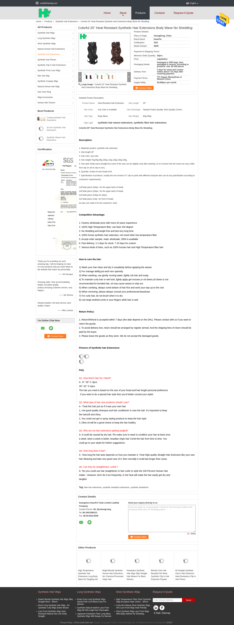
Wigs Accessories (45, 97)
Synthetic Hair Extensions (66, 21)
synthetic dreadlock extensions (116, 487)
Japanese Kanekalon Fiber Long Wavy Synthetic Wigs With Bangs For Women (94, 615)
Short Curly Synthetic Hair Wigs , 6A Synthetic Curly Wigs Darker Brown (53, 606)
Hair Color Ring (44, 92)
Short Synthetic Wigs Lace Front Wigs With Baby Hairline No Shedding (132, 612)
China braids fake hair (83, 622)
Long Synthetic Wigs (46, 38)
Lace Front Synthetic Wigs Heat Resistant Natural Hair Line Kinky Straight (52, 613)
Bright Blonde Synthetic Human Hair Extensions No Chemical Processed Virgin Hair (112, 574)
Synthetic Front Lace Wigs (49, 70)
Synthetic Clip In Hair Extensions (52, 65)
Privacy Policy (66, 622)
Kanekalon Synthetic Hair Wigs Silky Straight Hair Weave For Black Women (137, 574)
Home (107, 13)
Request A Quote (183, 13)
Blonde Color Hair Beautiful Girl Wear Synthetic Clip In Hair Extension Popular (160, 574)
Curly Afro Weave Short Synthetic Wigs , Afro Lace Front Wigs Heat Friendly (133, 606)
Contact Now (145, 88)
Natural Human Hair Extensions (51, 49)
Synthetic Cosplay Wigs (48, 81)
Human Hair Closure (46, 103)
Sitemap (166, 613)
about (123, 13)
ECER (169, 622)
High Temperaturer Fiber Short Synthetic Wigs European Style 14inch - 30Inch (133, 600)
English (194, 3)
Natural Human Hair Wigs (49, 86)
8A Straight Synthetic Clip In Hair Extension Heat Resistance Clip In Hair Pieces (185, 574)
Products (140, 13)
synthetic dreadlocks (140, 487)
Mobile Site (158, 617)
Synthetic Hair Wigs (46, 33)
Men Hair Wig (43, 76)
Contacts (160, 13)
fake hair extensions (93, 487)
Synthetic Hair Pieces (47, 60)
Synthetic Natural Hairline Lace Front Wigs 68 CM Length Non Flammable (93, 609)
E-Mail (157, 613)
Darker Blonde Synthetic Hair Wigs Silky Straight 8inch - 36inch (55, 600)
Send (188, 600)
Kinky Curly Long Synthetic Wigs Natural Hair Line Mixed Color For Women (91, 601)
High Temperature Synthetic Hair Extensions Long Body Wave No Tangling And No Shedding (88, 576)
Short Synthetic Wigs (47, 43)
